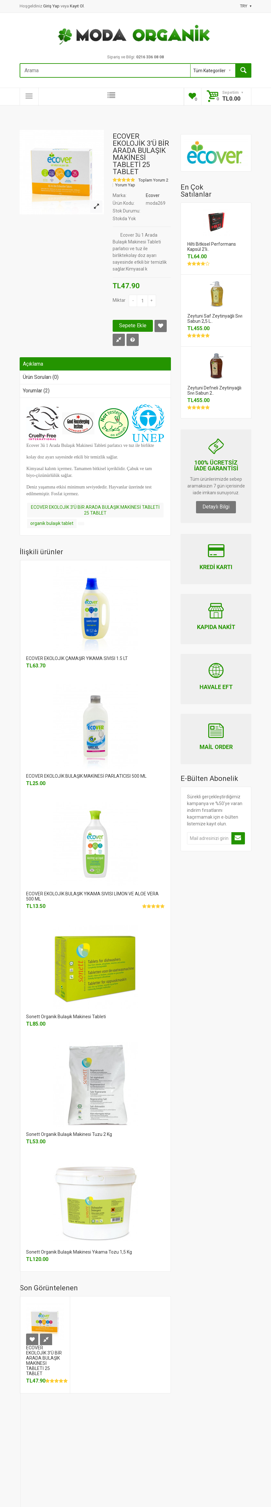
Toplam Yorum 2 (153, 180)
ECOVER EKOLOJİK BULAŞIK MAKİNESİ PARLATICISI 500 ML (86, 776)
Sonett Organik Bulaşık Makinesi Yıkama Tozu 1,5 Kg (79, 1252)
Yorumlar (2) (36, 391)
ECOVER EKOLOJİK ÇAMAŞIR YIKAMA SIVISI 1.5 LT (77, 658)
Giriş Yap (52, 6)
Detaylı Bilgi (215, 507)
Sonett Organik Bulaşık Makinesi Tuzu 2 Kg (69, 1134)
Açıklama (33, 364)
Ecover (153, 195)
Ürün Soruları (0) (41, 377)
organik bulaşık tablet (51, 523)
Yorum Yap (125, 185)
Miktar (119, 300)
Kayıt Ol (77, 6)
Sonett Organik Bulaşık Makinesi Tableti (66, 1016)
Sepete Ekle (132, 325)
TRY (245, 6)
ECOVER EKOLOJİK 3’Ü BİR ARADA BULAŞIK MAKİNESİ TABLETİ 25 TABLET (95, 510)
